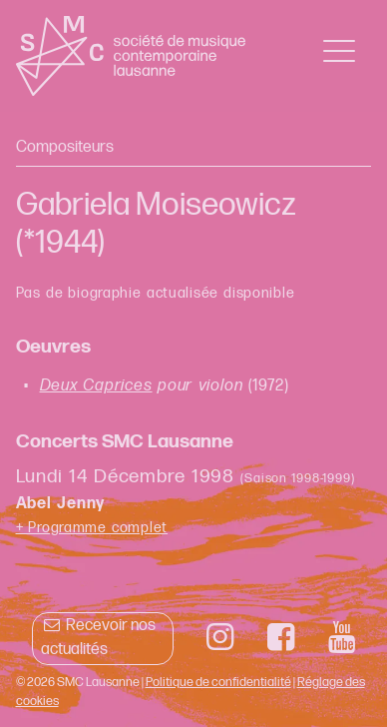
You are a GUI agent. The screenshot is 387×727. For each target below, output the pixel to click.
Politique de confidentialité (218, 682)
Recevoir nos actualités (98, 637)
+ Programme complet (92, 527)
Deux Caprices (96, 385)
